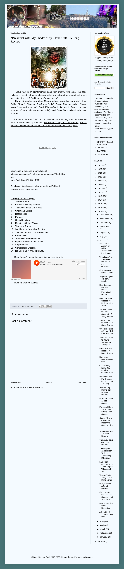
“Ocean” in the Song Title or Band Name (106, 477)
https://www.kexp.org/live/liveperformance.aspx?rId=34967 (38, 174)
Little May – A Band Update (106, 271)
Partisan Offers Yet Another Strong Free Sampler (106, 410)
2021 (99, 184)
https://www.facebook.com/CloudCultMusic (41, 186)
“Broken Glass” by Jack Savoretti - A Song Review (106, 313)
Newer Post (16, 382)
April (102, 525)
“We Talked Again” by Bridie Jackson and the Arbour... (106, 248)
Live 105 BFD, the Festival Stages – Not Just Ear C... (106, 495)
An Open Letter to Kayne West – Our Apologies (106, 341)
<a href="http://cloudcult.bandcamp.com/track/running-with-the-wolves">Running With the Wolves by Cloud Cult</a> (49, 292)
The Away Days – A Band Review (106, 442)
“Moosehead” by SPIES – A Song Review (106, 322)
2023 (99, 177)
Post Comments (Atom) (33, 387)
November (104, 219)
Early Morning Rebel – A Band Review (106, 350)
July (102, 236)
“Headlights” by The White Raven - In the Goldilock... (106, 262)
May (102, 521)
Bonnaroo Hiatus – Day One (106, 359)
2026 (99, 165)
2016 (99, 204)
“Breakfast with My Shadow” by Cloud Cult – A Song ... (106, 380)
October (104, 222)
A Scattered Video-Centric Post (106, 514)
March (103, 529)
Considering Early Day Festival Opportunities (106, 369)
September (104, 226)
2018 (99, 196)
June (102, 240)
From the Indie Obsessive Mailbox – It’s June (106, 302)
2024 (99, 173)
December (104, 215)
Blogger (88, 557)
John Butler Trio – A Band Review (106, 433)
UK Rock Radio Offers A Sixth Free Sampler (106, 331)
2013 (99, 541)
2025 (99, 169)
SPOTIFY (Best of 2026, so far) (105, 143)
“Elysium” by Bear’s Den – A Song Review (106, 391)
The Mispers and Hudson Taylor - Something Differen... (105, 453)
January (104, 537)
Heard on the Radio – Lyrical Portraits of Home (105, 290)
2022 (99, 180)
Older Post (81, 382)
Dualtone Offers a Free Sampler (106, 400)
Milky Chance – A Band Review (106, 486)
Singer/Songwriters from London (106, 278)
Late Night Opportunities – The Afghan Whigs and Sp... (106, 466)
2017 (99, 200)
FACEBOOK (102, 147)
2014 (99, 211)
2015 (99, 207)
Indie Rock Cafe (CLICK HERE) (25, 180)
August (103, 232)
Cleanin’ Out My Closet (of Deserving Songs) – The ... (106, 423)
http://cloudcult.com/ (28, 189)
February (104, 533)
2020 (99, 188)
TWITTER (101, 151)
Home (49, 382)
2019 (99, 192)
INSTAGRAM (103, 154)
